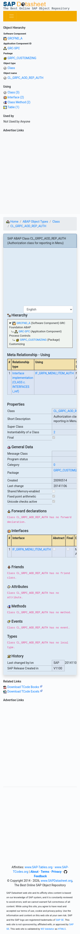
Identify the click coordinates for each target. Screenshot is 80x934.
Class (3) (13, 92)
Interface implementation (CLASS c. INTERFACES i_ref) (22, 382)
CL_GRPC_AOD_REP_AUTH (25, 77)
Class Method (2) (18, 102)
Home (12, 221)
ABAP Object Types (35, 221)
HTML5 (62, 929)
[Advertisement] (40, 174)
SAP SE (60, 920)
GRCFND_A (14, 38)
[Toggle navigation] (11, 16)
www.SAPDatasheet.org (56, 880)
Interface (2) (15, 97)
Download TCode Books (24, 687)
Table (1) (13, 107)
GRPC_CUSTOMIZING (21, 58)
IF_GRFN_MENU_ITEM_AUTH (54, 373)
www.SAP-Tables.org (38, 867)
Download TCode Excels (24, 691)
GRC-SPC (13, 48)
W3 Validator (47, 929)
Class (11, 68)
